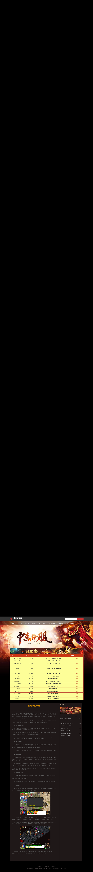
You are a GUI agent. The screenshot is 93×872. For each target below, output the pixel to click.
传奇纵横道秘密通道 (64, 728)
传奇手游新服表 (51, 623)
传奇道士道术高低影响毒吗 (65, 733)
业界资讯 (20, 623)
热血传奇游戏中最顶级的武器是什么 (67, 721)
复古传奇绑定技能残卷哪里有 (66, 725)
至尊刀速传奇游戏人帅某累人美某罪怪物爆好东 (69, 716)
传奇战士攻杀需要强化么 (65, 735)
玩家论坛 (34, 623)
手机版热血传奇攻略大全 (65, 730)
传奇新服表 (42, 623)
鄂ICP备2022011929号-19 (61, 868)
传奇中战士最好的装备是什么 (66, 718)
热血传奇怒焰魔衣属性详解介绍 (66, 723)
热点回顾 (27, 623)
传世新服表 (60, 623)
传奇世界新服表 (70, 623)
